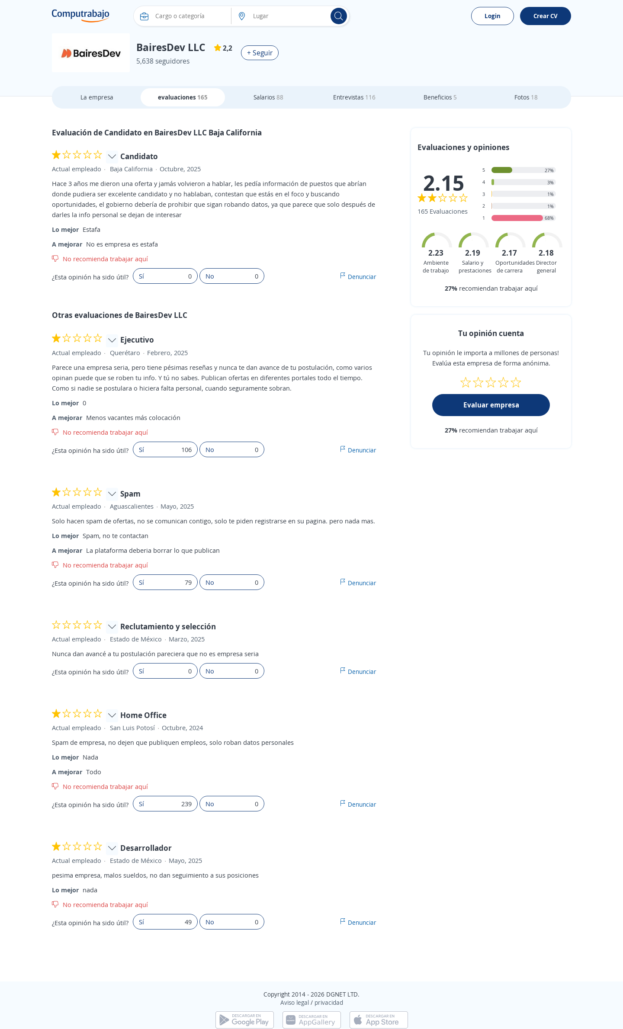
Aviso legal (294, 1002)
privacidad (329, 1002)
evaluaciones (183, 97)
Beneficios (440, 97)
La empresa (96, 97)
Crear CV (545, 16)
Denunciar (362, 276)
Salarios (268, 97)
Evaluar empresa (491, 405)
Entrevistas (354, 97)
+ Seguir (260, 53)
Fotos (526, 97)
